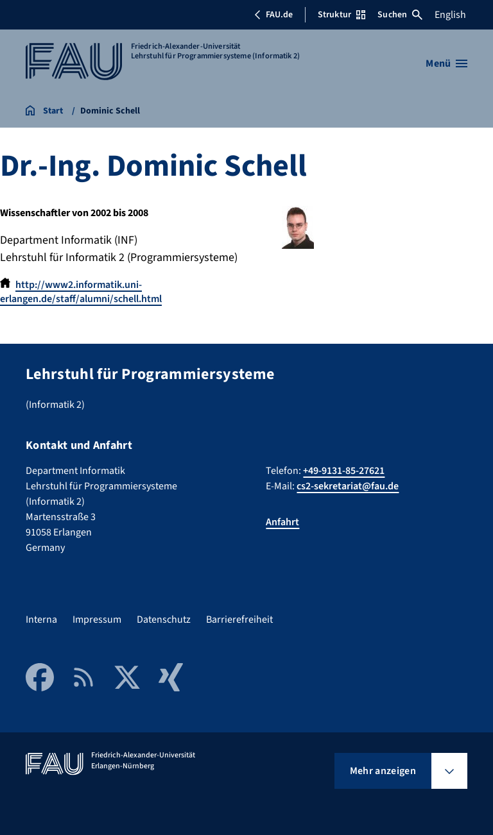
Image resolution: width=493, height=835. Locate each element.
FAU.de (273, 14)
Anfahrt (282, 522)
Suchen (399, 14)
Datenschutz (164, 619)
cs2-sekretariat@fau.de (348, 486)
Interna (41, 619)
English (450, 15)
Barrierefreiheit (239, 619)
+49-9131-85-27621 (344, 471)
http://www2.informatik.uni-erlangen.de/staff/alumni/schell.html (81, 292)
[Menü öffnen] (446, 63)
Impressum (97, 619)
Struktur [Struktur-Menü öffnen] (341, 14)
